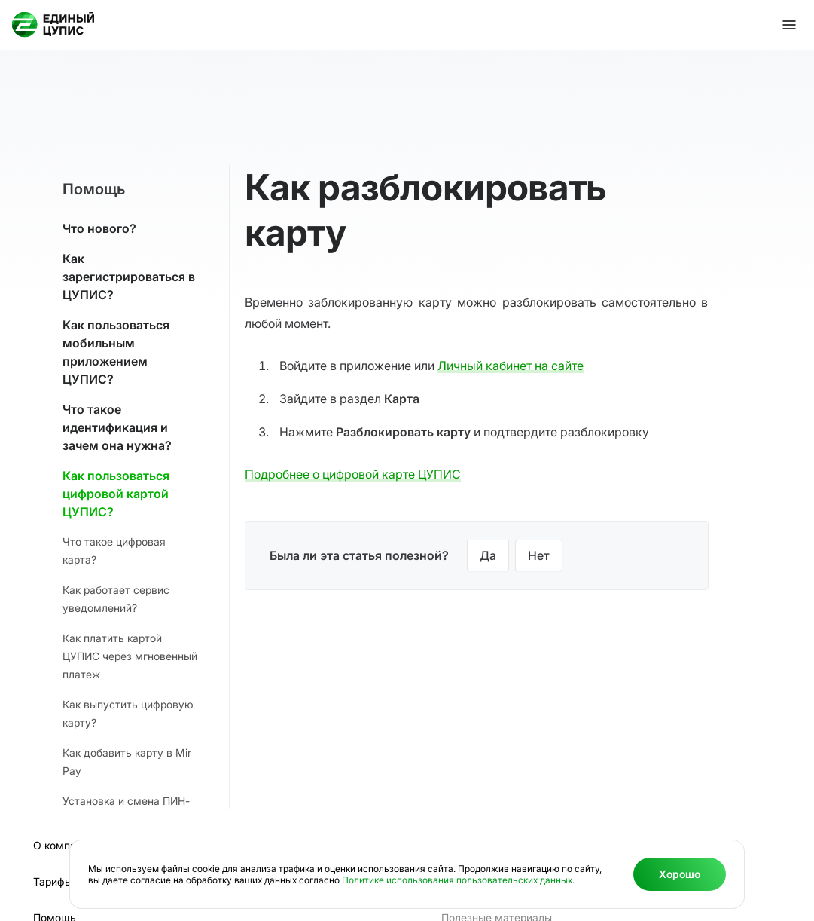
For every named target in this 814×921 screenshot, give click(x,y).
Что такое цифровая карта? (114, 550)
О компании (63, 845)
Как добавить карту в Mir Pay (126, 761)
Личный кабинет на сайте (510, 365)
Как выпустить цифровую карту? (128, 713)
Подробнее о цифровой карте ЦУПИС (353, 474)
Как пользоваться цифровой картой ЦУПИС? (115, 493)
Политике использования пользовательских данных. (458, 880)
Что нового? (99, 228)
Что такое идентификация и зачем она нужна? (117, 427)
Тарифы (52, 881)
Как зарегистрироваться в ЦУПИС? (128, 276)
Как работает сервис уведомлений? (115, 598)
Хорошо (679, 873)
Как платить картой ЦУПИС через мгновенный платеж (129, 656)
